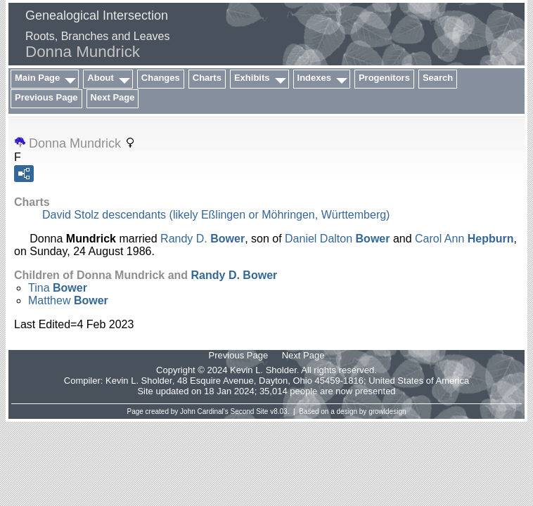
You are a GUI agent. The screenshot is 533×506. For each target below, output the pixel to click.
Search (438, 77)
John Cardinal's (204, 411)
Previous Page (46, 97)
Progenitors (384, 77)
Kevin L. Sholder (138, 380)
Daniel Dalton (337, 239)
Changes (160, 77)
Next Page (113, 97)
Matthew (68, 300)
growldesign (387, 411)
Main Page (37, 77)
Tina (57, 288)
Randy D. (202, 239)
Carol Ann (464, 239)
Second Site (250, 411)
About (100, 77)
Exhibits (252, 77)
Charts (207, 77)
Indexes (314, 77)
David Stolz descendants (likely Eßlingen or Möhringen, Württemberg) (216, 215)
